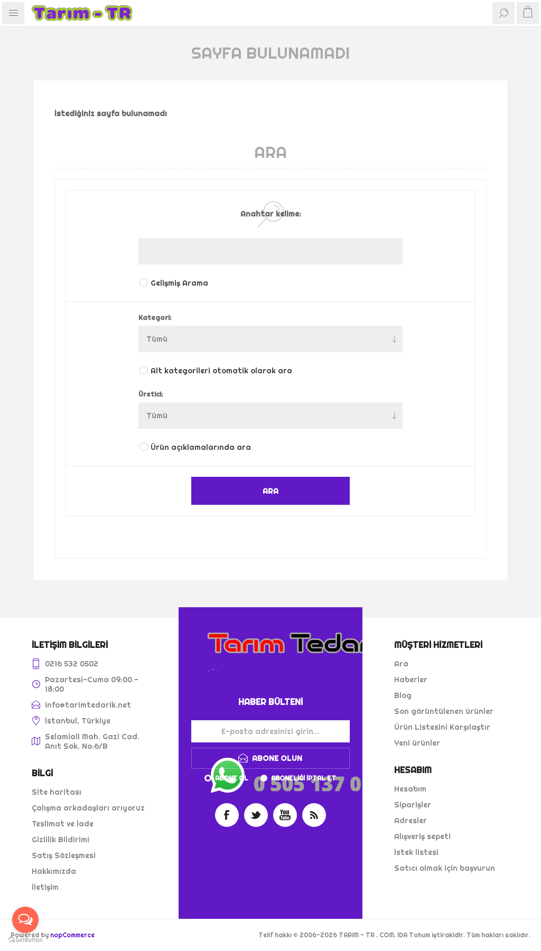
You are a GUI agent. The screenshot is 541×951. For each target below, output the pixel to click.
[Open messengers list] (25, 920)
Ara (401, 663)
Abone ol (231, 778)
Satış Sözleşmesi (64, 855)
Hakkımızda (54, 871)
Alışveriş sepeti (422, 836)
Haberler (410, 679)
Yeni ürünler (417, 743)
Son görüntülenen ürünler (443, 711)
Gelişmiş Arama (179, 283)
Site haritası (56, 792)
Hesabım (410, 789)
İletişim (45, 887)
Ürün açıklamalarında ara (201, 447)
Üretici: (150, 394)
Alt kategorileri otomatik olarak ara (221, 370)
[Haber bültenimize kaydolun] (270, 731)
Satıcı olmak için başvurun (444, 868)
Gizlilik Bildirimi (60, 839)
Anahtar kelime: (270, 214)
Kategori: (155, 317)
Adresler (410, 820)
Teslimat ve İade (63, 823)
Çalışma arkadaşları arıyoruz (88, 808)
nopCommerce (72, 935)
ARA (270, 491)
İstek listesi (416, 852)
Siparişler (412, 804)
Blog (403, 695)
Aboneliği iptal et (303, 778)
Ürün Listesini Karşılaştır (442, 727)
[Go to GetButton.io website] (25, 940)
